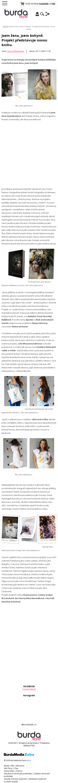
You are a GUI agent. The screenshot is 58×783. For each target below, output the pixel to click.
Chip (16, 768)
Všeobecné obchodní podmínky (18, 773)
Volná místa (9, 771)
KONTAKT (13, 743)
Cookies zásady (11, 781)
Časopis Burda (29, 689)
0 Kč (53, 3)
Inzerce (19, 771)
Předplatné (45, 743)
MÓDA (6, 26)
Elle (12, 765)
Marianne (20, 765)
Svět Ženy (8, 768)
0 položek (44, 3)
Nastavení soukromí (37, 779)
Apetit (6, 765)
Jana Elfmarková (15, 51)
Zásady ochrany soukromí (15, 779)
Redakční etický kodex (28, 743)
